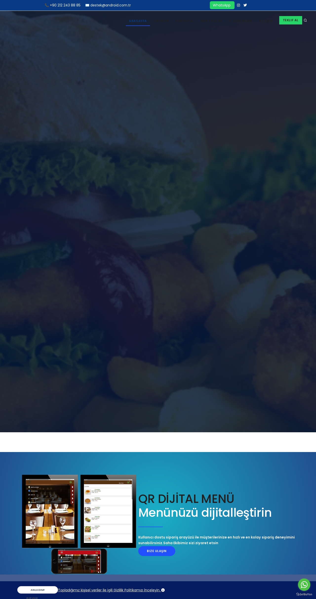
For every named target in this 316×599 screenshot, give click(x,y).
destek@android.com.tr (110, 5)
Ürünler (161, 21)
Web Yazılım (211, 21)
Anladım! (33, 591)
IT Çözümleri (240, 21)
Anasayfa (138, 21)
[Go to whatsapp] (304, 584)
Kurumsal (185, 21)
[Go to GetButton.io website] (304, 594)
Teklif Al (290, 20)
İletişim (266, 21)
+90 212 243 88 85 (65, 5)
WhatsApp (222, 5)
